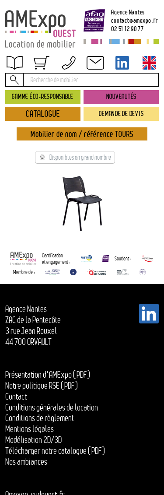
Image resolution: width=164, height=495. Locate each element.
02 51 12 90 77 (127, 28)
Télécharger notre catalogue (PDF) (55, 451)
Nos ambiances (26, 461)
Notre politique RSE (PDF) (41, 385)
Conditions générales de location (51, 407)
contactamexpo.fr (134, 20)
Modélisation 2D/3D (33, 440)
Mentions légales (29, 429)
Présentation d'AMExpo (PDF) (47, 374)
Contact (16, 396)
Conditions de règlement (39, 418)
